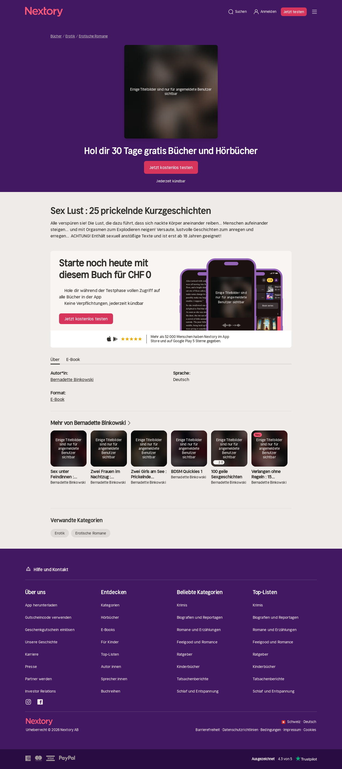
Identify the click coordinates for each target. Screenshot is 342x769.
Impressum (292, 730)
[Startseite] (124, 12)
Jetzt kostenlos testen (171, 167)
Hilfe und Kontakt (46, 569)
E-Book (57, 399)
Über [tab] (55, 360)
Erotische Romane (93, 36)
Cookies (310, 730)
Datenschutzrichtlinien (240, 730)
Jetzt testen (293, 11)
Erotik (70, 36)
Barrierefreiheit (208, 730)
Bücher (56, 36)
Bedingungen (271, 730)
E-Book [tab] (73, 360)
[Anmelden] (264, 11)
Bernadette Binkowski (72, 379)
